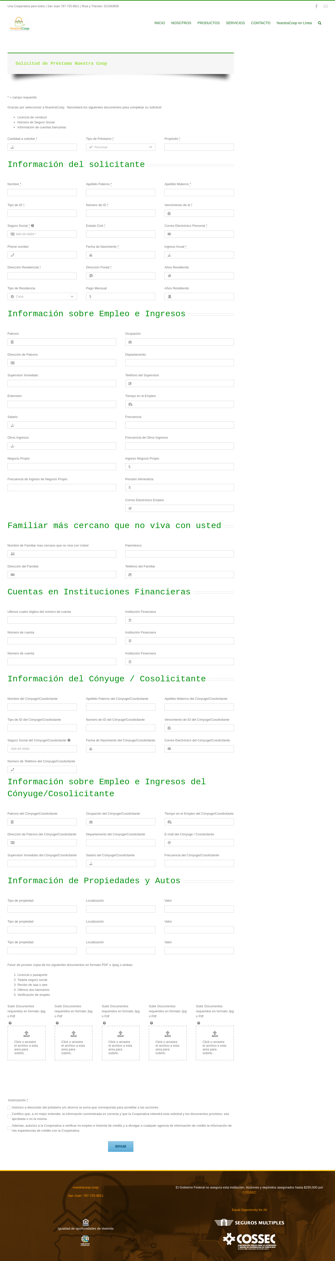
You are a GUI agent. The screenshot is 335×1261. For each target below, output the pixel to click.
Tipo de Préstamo (100, 139)
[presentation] (45, 1081)
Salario (12, 417)
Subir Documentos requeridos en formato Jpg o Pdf (26, 1011)
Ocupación (133, 333)
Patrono (13, 333)
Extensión (14, 396)
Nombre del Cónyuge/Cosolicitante (32, 699)
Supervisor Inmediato (22, 375)
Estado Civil (95, 226)
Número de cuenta (20, 632)
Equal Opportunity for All (249, 1210)
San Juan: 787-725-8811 (86, 1195)
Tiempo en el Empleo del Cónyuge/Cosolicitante (198, 813)
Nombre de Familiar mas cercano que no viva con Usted (47, 545)
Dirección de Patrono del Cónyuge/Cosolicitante (41, 834)
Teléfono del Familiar (140, 566)
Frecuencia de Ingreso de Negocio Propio (37, 479)
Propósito (172, 139)
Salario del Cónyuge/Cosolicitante (110, 855)
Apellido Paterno (99, 184)
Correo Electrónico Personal (185, 226)
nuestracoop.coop (86, 1187)
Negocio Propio (18, 458)
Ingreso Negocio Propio (142, 458)
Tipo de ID (15, 205)
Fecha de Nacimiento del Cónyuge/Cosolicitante (120, 740)
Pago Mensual (96, 288)
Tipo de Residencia (21, 288)
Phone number (18, 246)
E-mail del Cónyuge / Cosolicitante (189, 834)
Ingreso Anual (175, 246)
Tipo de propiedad (20, 900)
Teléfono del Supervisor (142, 375)
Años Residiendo (176, 267)
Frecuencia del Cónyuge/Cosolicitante (191, 855)
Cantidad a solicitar (22, 139)
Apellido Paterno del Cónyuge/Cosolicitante (117, 699)
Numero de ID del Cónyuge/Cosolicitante (115, 719)
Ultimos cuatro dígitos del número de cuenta (39, 612)
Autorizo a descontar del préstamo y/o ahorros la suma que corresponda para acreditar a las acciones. (85, 1107)
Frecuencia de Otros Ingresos (146, 437)
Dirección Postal (99, 267)
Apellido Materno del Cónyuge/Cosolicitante (195, 699)
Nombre (14, 184)
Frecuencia (133, 417)
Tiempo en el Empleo (140, 396)
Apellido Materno (177, 184)
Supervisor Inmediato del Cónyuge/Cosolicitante (42, 855)
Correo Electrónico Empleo (144, 500)
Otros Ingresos (18, 437)
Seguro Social (18, 226)
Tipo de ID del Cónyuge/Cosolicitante (34, 719)
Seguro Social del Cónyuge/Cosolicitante (36, 740)
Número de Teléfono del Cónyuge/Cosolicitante (41, 761)
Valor (168, 900)
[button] (319, 22)
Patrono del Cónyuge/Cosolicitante (32, 813)
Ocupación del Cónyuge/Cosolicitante (113, 813)
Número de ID (97, 205)
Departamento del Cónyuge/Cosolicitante (115, 834)
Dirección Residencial (24, 267)
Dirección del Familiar (23, 566)
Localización (95, 900)
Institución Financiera (140, 612)
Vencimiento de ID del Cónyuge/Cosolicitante (196, 719)
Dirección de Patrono (22, 354)
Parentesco (133, 545)
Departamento (135, 354)
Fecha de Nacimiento (102, 246)
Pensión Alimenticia (139, 479)
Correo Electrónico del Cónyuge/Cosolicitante (197, 740)
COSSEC (249, 1192)
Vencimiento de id (178, 205)
